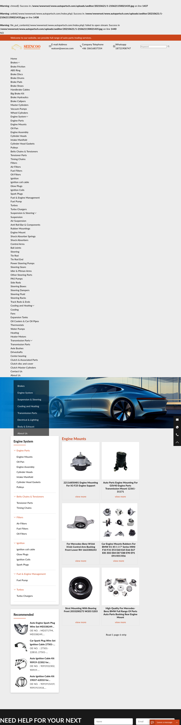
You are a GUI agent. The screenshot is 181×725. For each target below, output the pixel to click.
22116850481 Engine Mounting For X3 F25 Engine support (79, 485)
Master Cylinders (20, 104)
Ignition (15, 178)
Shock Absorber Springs (23, 236)
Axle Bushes (17, 348)
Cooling (15, 309)
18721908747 (123, 48)
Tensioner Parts (19, 155)
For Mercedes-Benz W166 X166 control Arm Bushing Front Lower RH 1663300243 (153, 487)
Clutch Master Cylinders (23, 367)
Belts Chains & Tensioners (24, 151)
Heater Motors (18, 336)
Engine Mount (18, 232)
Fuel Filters (16, 170)
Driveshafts (17, 352)
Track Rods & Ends (20, 301)
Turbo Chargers (19, 209)
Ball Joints (16, 247)
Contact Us (16, 371)
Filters (14, 162)
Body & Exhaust (25, 426)
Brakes (14, 62)
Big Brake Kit (17, 93)
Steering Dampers (20, 290)
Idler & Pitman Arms (21, 270)
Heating (15, 332)
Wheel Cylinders (19, 112)
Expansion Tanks (19, 317)
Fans (13, 313)
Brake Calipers (18, 101)
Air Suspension (18, 220)
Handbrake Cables (20, 89)
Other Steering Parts (21, 274)
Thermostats (17, 324)
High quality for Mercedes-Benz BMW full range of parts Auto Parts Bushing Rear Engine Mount (153, 548)
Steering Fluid (18, 294)
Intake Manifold (19, 139)
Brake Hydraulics (19, 97)
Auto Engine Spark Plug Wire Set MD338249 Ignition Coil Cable (42, 625)
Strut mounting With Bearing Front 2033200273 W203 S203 (116, 546)
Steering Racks (18, 297)
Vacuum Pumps (19, 108)
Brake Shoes (17, 85)
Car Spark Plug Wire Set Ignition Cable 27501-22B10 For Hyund (43, 642)
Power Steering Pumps (22, 263)
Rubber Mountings (20, 228)
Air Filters (16, 166)
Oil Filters (16, 174)
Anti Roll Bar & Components (25, 224)
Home (14, 58)
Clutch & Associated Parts (24, 359)
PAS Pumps (17, 278)
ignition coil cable (20, 182)
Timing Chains (18, 159)
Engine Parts (17, 120)
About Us (16, 375)
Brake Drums (17, 77)
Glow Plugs (16, 186)
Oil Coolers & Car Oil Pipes (25, 321)
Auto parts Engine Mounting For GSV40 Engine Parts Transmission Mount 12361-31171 (116, 487)
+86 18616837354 (92, 48)
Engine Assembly (19, 132)
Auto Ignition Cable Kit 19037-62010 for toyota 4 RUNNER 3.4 (42, 678)
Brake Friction (18, 66)
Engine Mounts (19, 124)
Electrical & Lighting (28, 419)
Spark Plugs (17, 193)
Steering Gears (18, 266)
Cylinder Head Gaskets (23, 143)
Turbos (14, 205)
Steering (15, 251)
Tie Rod (15, 255)
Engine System (18, 116)
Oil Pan (14, 128)
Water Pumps (18, 328)
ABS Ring (15, 70)
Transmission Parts (20, 340)
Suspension (16, 217)
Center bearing (18, 355)
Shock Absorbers (19, 240)
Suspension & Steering (22, 212)
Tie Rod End (17, 259)
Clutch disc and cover (22, 363)
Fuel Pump (16, 201)
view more (79, 496)
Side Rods (16, 282)
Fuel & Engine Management (25, 197)
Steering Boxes (18, 286)
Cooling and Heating (21, 305)
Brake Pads (16, 81)
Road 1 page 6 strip (116, 573)
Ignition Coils (17, 189)
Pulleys (14, 147)
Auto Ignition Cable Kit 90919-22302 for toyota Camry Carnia (42, 660)
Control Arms (18, 243)
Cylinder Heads (19, 135)
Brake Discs (17, 74)
